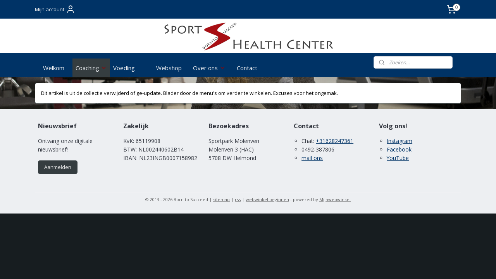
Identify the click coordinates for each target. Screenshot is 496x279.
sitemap (221, 199)
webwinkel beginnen (267, 199)
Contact (247, 68)
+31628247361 (334, 141)
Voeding (124, 68)
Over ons (209, 68)
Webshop (169, 68)
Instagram (399, 141)
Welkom (53, 68)
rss (238, 199)
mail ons (312, 158)
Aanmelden (57, 167)
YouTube (398, 158)
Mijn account (55, 9)
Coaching (91, 68)
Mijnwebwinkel (335, 199)
